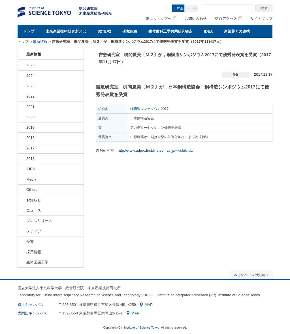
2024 (30, 75)
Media (31, 179)
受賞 (30, 241)
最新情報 (40, 41)
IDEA (208, 31)
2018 (30, 138)
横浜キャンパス (30, 305)
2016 (30, 159)
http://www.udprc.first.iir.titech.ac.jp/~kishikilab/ (155, 150)
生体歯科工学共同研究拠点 (170, 31)
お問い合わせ (196, 18)
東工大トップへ (161, 18)
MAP (146, 305)
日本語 (178, 8)
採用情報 (33, 252)
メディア (33, 231)
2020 (30, 117)
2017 (30, 148)
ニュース (33, 210)
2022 (30, 96)
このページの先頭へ (251, 275)
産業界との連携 (237, 31)
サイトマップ (261, 18)
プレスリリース (39, 221)
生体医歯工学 (37, 262)
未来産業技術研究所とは (66, 31)
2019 (30, 127)
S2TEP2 (104, 31)
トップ (28, 31)
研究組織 (129, 31)
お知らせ (33, 200)
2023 (30, 86)
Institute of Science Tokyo (141, 327)
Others (31, 189)
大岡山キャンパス (32, 313)
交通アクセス (228, 18)
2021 (30, 107)
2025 (30, 65)
